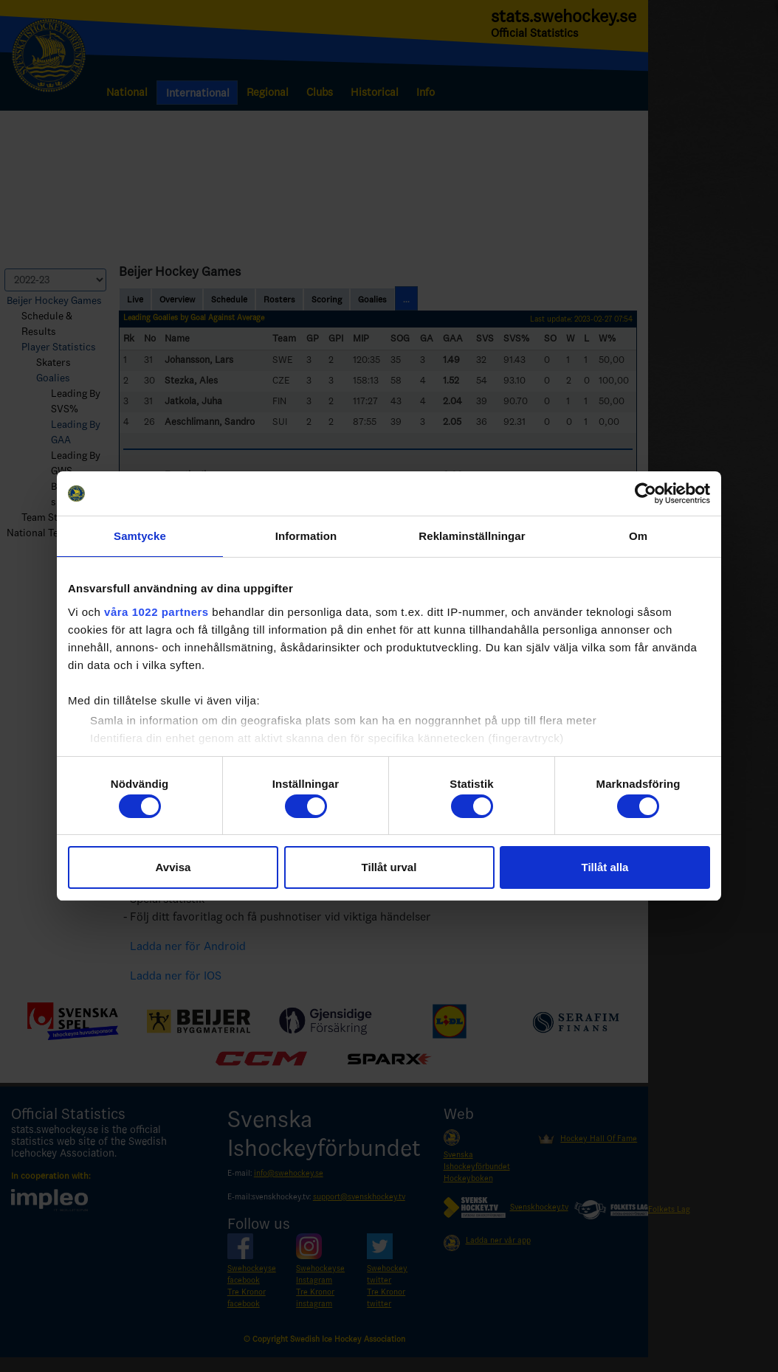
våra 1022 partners (156, 612)
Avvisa (173, 867)
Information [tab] (306, 536)
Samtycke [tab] (140, 536)
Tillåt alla (605, 867)
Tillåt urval (389, 867)
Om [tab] (638, 536)
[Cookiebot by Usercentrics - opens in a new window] (645, 493)
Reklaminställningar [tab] (472, 536)
